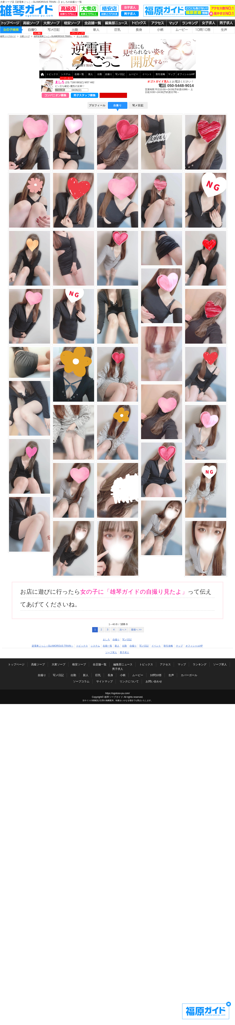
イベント (147, 74)
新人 (90, 74)
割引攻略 (160, 74)
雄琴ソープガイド (113, 697)
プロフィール (97, 105)
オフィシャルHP (186, 74)
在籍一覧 (79, 74)
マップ (171, 74)
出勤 (99, 74)
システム (65, 74)
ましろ (59, 82)
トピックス (52, 74)
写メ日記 (120, 74)
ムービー (133, 74)
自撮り (108, 74)
